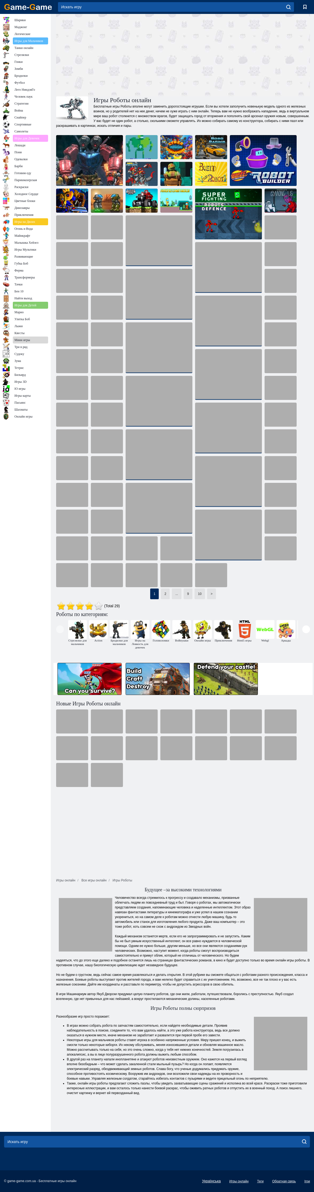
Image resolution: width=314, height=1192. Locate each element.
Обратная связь (284, 1181)
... (176, 594)
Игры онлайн (239, 1181)
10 (199, 594)
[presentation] (60, 629)
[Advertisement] (120, 54)
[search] (288, 7)
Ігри (307, 1181)
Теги (260, 1181)
